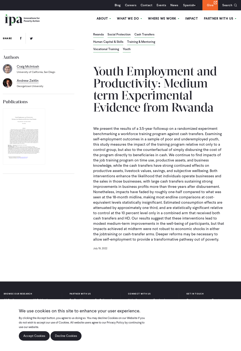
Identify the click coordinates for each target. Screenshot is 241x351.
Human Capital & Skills (108, 42)
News (174, 5)
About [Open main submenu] (104, 19)
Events (161, 5)
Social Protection (119, 34)
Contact (146, 5)
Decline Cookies (66, 336)
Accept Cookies (34, 336)
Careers (130, 5)
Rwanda (98, 34)
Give (210, 5)
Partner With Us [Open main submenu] (220, 19)
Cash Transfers (144, 34)
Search (227, 5)
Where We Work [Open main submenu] (163, 19)
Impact (191, 19)
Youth (127, 49)
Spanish (188, 5)
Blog (118, 5)
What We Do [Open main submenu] (129, 19)
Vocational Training (106, 49)
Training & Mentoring (141, 42)
